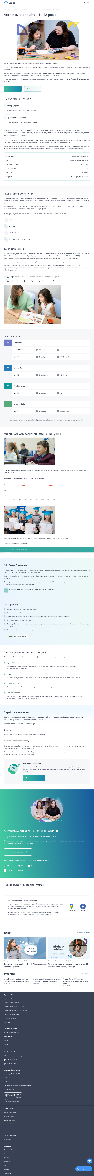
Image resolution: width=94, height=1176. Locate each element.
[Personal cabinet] (84, 3)
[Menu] (88, 3)
